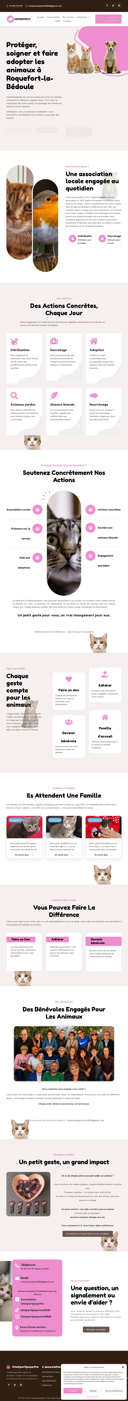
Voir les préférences (114, 1391)
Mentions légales (93, 1396)
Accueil (40, 17)
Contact (67, 21)
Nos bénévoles (49, 1380)
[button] (123, 1367)
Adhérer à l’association (111, 19)
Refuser (93, 1391)
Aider (58, 21)
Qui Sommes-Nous (51, 1372)
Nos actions (68, 17)
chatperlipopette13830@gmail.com (37, 1282)
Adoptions (82, 17)
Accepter (73, 1391)
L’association (53, 17)
